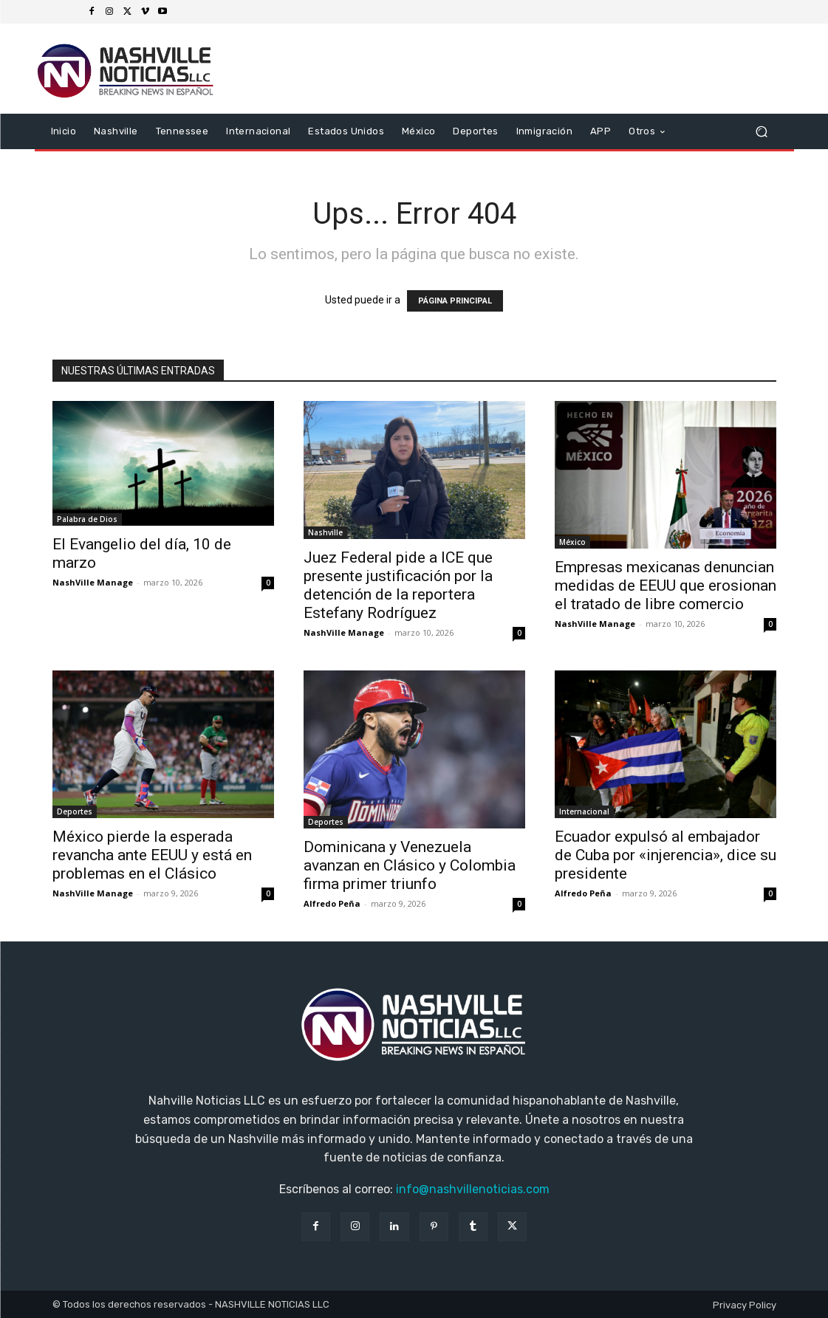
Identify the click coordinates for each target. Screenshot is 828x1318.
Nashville (325, 532)
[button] (762, 131)
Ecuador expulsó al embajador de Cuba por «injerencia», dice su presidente (665, 855)
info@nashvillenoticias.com (473, 1189)
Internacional (584, 811)
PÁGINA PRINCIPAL (455, 301)
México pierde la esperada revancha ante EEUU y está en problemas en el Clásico (152, 855)
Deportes (74, 811)
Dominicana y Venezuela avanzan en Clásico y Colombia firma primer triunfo (410, 865)
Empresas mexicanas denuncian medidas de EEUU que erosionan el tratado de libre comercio (665, 585)
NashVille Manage (92, 582)
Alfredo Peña (332, 903)
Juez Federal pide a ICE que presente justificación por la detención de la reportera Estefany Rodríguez (398, 585)
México (572, 542)
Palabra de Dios (87, 519)
